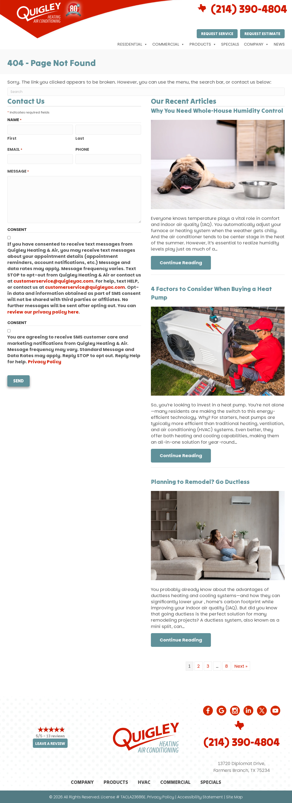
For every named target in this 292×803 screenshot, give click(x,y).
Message (18, 171)
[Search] (146, 92)
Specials (230, 44)
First (11, 138)
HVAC (144, 782)
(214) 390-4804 (242, 742)
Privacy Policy (44, 362)
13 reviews (55, 736)
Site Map (234, 797)
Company (256, 44)
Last (79, 138)
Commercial (168, 44)
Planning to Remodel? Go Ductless (200, 482)
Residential (132, 44)
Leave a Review (50, 743)
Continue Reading (181, 263)
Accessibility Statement (200, 797)
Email (14, 149)
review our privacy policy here (43, 312)
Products (202, 44)
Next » (240, 666)
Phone (82, 149)
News (279, 44)
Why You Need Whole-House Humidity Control (217, 110)
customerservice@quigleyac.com (53, 281)
